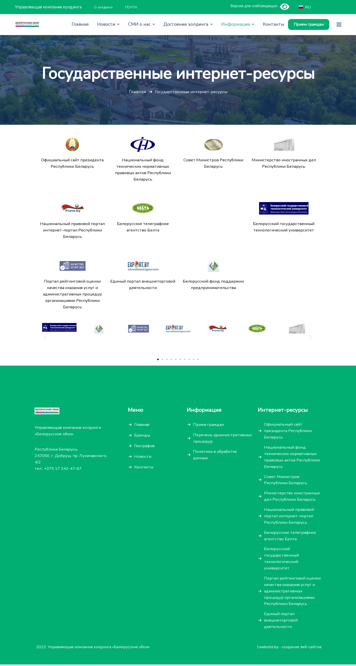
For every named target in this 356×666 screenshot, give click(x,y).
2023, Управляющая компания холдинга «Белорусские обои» (93, 648)
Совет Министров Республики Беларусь (286, 481)
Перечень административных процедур (222, 439)
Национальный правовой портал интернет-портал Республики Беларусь (289, 517)
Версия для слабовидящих (253, 5)
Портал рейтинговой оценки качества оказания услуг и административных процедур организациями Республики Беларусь (291, 592)
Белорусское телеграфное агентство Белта (290, 537)
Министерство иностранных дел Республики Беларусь (292, 497)
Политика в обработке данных (215, 455)
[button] (158, 360)
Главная (137, 92)
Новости (143, 457)
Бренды (142, 436)
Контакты (144, 468)
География (144, 446)
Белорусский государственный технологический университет (281, 559)
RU (304, 7)
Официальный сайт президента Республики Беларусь (288, 431)
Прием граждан (309, 24)
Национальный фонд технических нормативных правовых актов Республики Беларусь (292, 457)
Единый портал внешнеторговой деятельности (281, 621)
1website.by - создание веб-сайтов (289, 648)
